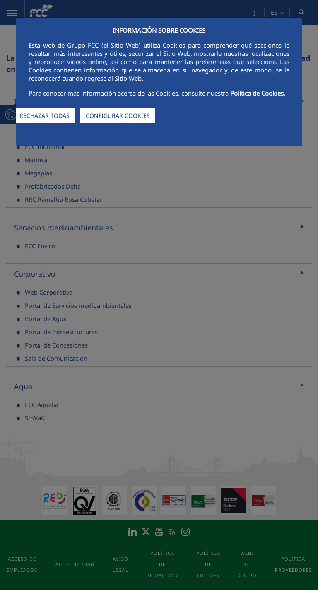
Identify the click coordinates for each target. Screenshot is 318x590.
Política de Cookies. (257, 93)
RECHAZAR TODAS (44, 116)
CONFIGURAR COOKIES (118, 116)
